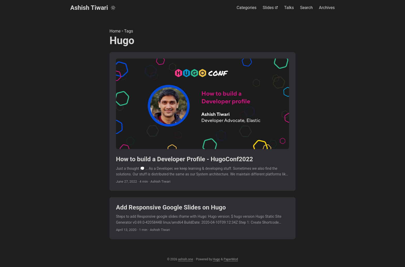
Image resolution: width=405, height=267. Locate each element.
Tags (128, 31)
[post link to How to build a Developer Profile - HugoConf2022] (202, 121)
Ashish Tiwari (89, 7)
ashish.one (185, 259)
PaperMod (231, 259)
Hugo (216, 259)
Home (115, 31)
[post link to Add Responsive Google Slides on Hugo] (202, 218)
